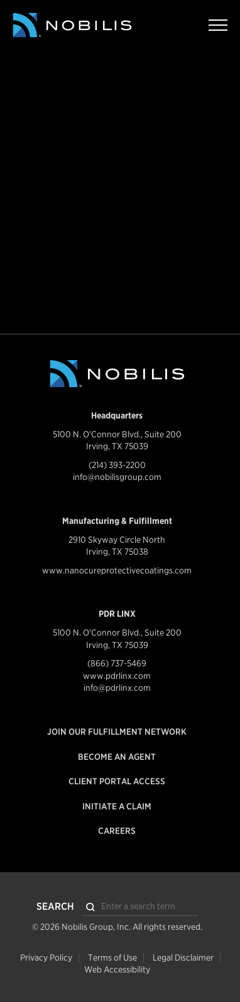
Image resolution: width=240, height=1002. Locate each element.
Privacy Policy (46, 957)
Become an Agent (117, 757)
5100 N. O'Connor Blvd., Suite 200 (117, 434)
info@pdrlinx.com (117, 688)
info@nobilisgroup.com (117, 477)
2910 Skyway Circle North (116, 540)
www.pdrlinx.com (117, 676)
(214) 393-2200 (117, 465)
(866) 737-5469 (116, 663)
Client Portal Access (116, 781)
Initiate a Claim (116, 806)
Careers (117, 831)
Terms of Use (112, 957)
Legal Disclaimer (183, 957)
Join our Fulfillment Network (117, 732)
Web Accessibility (117, 969)
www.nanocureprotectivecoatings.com (117, 570)
